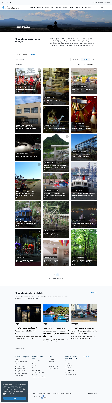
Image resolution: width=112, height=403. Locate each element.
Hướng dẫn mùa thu (20, 371)
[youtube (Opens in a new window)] (10, 2)
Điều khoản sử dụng (44, 393)
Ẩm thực (34, 365)
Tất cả (18, 54)
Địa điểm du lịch (36, 361)
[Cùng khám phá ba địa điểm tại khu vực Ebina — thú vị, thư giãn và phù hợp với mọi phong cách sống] (56, 323)
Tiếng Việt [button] (92, 393)
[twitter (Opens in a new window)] (5, 2)
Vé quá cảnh (68, 365)
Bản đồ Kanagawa (53, 366)
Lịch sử (34, 368)
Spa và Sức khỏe (36, 370)
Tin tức (17, 359)
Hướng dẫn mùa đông (21, 373)
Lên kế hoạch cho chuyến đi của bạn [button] (62, 7)
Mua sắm (34, 375)
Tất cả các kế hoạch (70, 375)
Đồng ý (15, 398)
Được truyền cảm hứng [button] (83, 7)
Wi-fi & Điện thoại (70, 370)
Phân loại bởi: (81, 65)
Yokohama (51, 359)
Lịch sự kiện (18, 364)
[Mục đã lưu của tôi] (108, 7)
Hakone (51, 364)
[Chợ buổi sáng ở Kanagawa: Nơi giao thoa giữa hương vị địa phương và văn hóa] (84, 321)
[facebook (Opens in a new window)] (2, 2)
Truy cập (67, 363)
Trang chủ (17, 348)
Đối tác (34, 393)
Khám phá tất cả (19, 375)
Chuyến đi (32, 54)
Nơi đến (25, 54)
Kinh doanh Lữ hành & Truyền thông (101, 2)
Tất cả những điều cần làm (39, 377)
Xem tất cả (94, 292)
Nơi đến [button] (32, 7)
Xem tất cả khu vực (54, 368)
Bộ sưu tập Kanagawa (21, 361)
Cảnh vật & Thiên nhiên (38, 372)
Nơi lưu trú (68, 361)
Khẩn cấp (67, 372)
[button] (105, 7)
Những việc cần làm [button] (43, 7)
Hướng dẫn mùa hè (20, 368)
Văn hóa (34, 363)
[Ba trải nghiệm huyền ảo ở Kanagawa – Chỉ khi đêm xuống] (28, 321)
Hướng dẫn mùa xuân (20, 366)
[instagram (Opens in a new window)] (7, 2)
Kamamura (51, 361)
